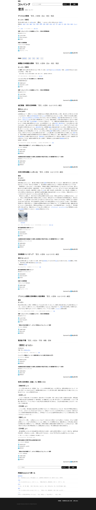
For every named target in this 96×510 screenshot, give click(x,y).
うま (43, 190)
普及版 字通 (22, 340)
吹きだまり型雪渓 (26, 117)
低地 (72, 24)
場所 (74, 132)
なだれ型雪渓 (35, 117)
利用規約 (59, 500)
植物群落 (62, 138)
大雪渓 (56, 123)
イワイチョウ (54, 207)
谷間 (45, 182)
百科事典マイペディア (26, 254)
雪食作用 (41, 136)
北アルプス (53, 69)
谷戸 (54, 24)
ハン (42, 58)
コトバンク (24, 4)
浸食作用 (35, 115)
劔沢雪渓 (61, 123)
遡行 (38, 58)
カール (44, 115)
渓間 (44, 24)
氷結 (30, 58)
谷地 (51, 24)
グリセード (58, 308)
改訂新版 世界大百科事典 (27, 105)
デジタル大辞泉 (23, 16)
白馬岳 (59, 69)
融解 (50, 127)
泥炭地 (37, 209)
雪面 (61, 306)
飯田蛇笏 (24, 58)
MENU (19, 1)
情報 (34, 28)
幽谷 (31, 24)
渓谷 (27, 24)
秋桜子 (60, 22)
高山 (32, 22)
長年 (69, 260)
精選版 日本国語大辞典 (26, 63)
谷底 (65, 24)
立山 (31, 121)
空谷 (34, 24)
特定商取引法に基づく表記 (67, 500)
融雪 (21, 136)
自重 (51, 130)
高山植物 (21, 209)
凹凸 (34, 58)
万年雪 (57, 125)
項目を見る (27, 350)
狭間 (47, 24)
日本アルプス (25, 119)
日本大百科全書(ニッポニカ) (28, 172)
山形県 (67, 69)
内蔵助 (35, 121)
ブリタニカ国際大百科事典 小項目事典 (31, 296)
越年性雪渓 (38, 127)
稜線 (59, 117)
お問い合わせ (75, 500)
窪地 (68, 24)
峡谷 (24, 24)
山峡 (59, 24)
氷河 (31, 115)
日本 (47, 69)
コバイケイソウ (62, 207)
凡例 (37, 28)
